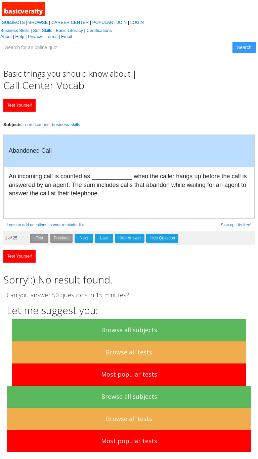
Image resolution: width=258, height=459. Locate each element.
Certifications (99, 30)
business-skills (66, 124)
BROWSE (38, 22)
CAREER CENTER (70, 22)
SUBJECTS (13, 22)
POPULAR (102, 22)
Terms (51, 36)
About (6, 36)
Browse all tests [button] (129, 352)
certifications (37, 124)
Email (66, 36)
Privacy (35, 36)
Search (244, 47)
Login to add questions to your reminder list (45, 225)
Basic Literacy (69, 30)
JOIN (122, 22)
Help (20, 36)
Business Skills (15, 30)
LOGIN (137, 22)
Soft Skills (42, 30)
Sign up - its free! (236, 225)
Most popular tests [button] (129, 374)
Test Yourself (19, 105)
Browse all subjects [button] (129, 330)
